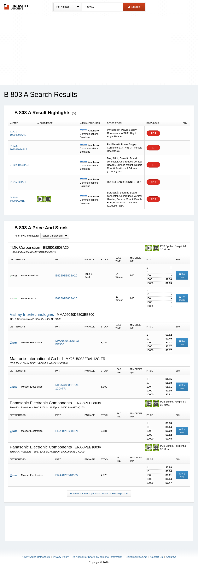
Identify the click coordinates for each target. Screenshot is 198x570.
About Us (171, 556)
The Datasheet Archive (17, 7)
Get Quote (182, 298)
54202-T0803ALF (19, 164)
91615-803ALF (18, 181)
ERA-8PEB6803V (66, 431)
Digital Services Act (136, 556)
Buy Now (182, 275)
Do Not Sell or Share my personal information (97, 556)
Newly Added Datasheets (36, 556)
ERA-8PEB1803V (66, 475)
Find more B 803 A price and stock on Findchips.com (99, 493)
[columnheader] (21, 123)
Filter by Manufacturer (27, 235)
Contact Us (156, 556)
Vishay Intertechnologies (32, 314)
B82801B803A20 (66, 275)
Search (134, 6)
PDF (153, 133)
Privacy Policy (61, 556)
